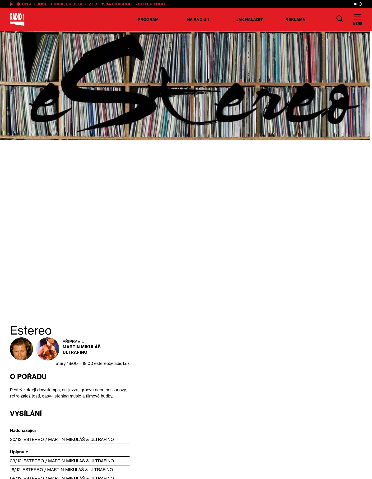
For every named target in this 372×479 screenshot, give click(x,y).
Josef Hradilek (54, 4)
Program (148, 19)
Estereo (33, 439)
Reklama (295, 19)
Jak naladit (249, 19)
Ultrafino (75, 352)
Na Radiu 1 (198, 19)
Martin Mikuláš (82, 347)
